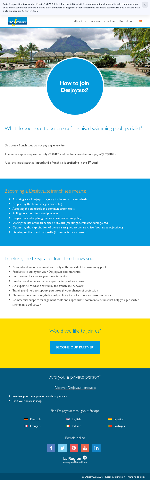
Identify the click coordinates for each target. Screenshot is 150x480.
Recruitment (126, 21)
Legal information (115, 477)
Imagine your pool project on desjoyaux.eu (39, 396)
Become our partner (102, 21)
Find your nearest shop (27, 400)
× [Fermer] (145, 4)
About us (80, 21)
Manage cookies (136, 477)
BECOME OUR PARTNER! (75, 347)
